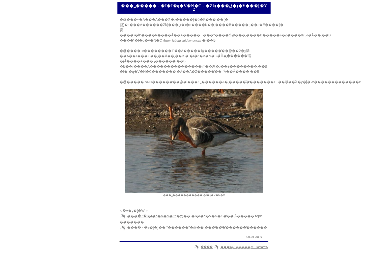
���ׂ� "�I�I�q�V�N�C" (151, 216)
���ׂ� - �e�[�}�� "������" (158, 227)
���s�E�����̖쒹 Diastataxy (244, 247)
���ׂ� (207, 247)
